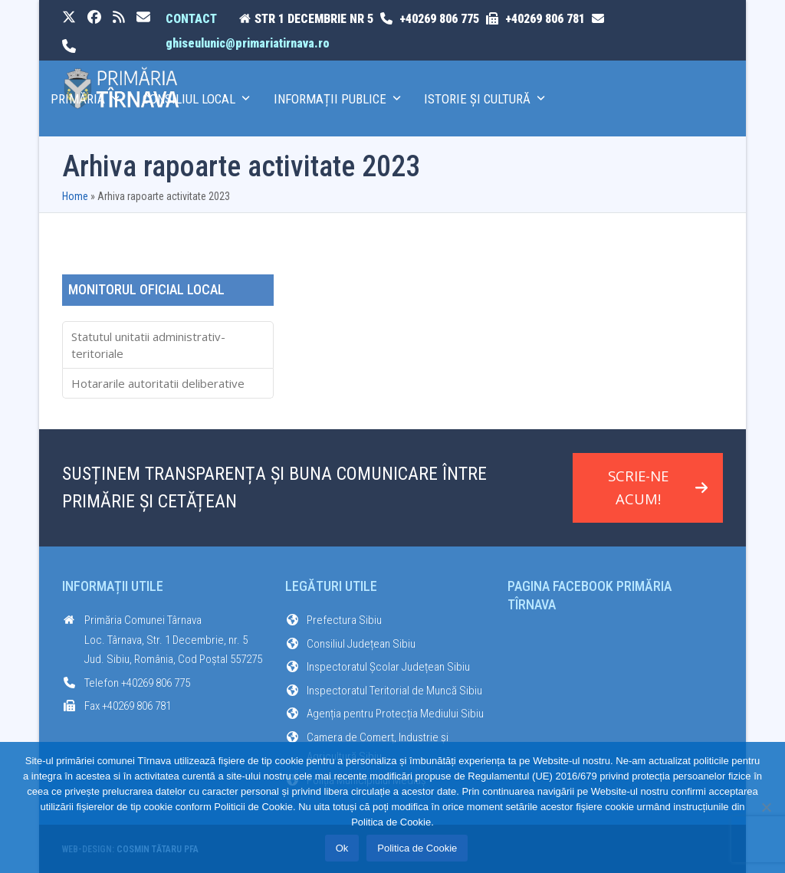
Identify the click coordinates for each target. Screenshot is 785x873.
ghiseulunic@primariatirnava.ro (248, 43)
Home (75, 196)
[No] (766, 807)
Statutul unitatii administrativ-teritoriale (148, 345)
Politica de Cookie (417, 848)
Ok (342, 848)
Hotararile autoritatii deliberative (158, 383)
